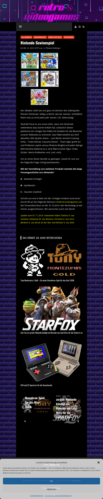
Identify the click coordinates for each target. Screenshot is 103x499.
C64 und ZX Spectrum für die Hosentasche (36, 385)
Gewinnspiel (40, 37)
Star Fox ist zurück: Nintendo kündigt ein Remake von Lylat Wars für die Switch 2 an (51, 332)
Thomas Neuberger (53, 48)
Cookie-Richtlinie (36, 495)
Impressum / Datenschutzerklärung (58, 495)
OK (51, 481)
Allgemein (26, 37)
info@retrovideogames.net (68, 201)
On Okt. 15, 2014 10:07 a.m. (32, 48)
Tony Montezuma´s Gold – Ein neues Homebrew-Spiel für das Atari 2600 (47, 280)
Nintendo (68, 37)
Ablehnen (51, 489)
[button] (98, 462)
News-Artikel (55, 37)
